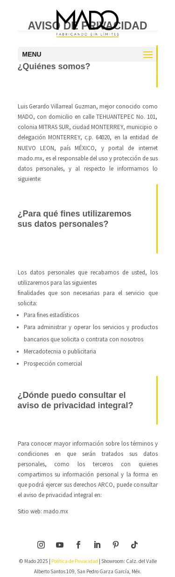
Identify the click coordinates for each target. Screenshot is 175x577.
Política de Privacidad (74, 561)
